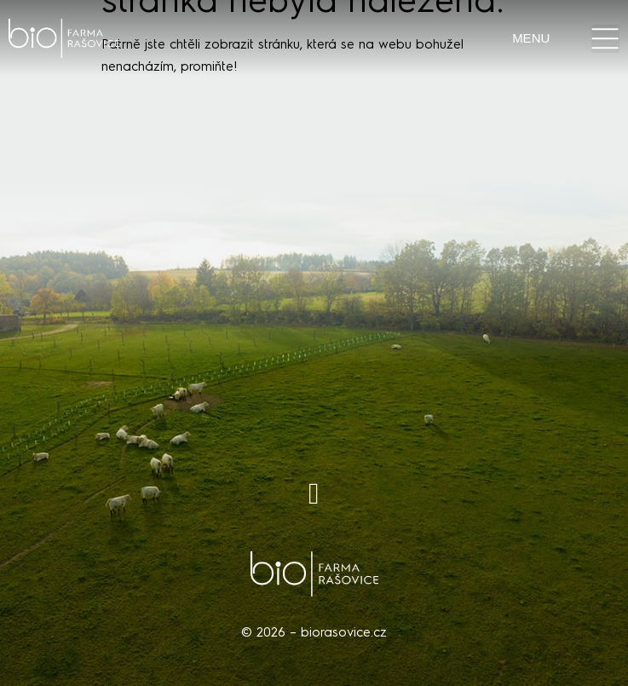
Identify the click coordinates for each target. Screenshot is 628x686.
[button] (605, 39)
